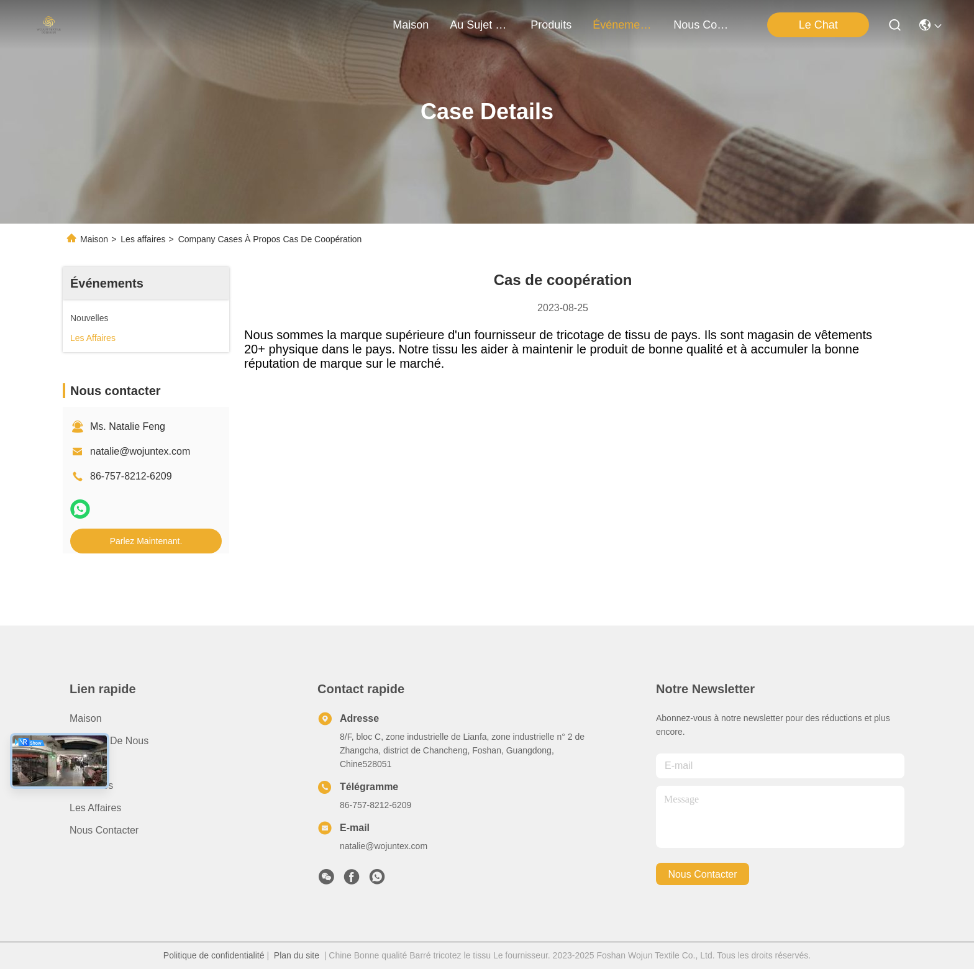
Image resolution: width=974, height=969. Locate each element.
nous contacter (703, 25)
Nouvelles (91, 785)
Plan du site (296, 955)
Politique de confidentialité (214, 955)
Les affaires (143, 239)
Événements (622, 25)
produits (550, 25)
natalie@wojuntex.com (140, 451)
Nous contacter (104, 830)
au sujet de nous (479, 25)
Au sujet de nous (109, 740)
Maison (411, 25)
